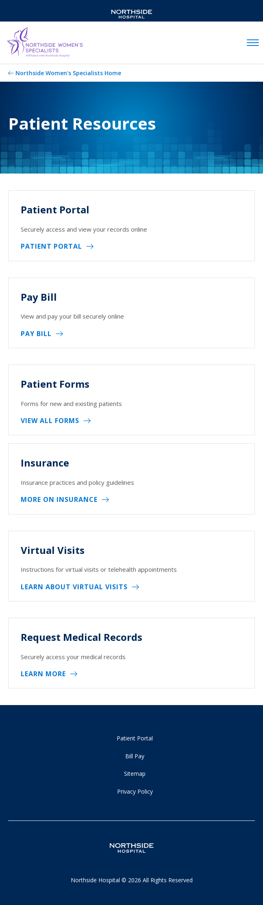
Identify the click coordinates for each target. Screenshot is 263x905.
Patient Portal (51, 246)
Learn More (43, 673)
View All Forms (50, 420)
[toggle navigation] (253, 43)
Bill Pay (134, 756)
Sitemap (135, 773)
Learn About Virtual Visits (74, 586)
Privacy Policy (135, 791)
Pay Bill (36, 333)
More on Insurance (59, 499)
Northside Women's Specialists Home (68, 73)
